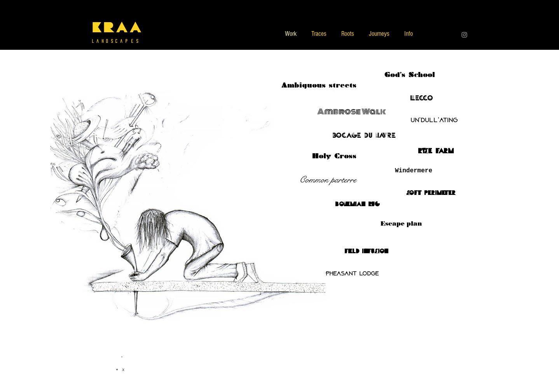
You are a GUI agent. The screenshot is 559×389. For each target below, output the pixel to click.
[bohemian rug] (357, 204)
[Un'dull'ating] (434, 121)
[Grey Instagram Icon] (464, 35)
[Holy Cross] (334, 156)
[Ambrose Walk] (351, 112)
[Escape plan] (401, 223)
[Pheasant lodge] (352, 274)
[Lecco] (421, 98)
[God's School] (409, 74)
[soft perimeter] (431, 193)
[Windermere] (414, 171)
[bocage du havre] (363, 135)
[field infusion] (366, 251)
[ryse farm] (435, 151)
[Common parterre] (327, 179)
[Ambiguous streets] (319, 85)
